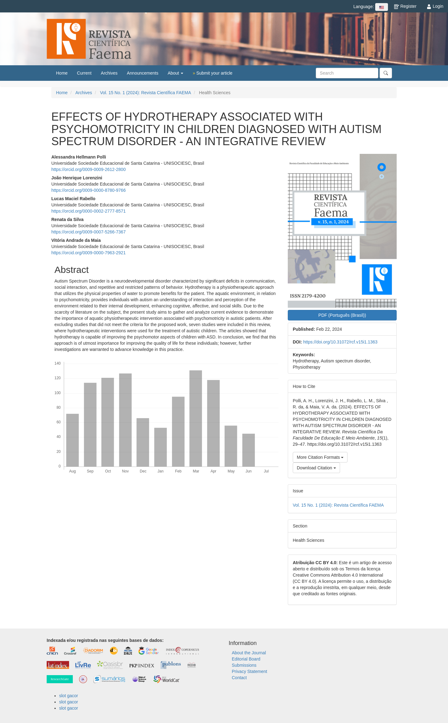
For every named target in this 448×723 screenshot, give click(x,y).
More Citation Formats (320, 457)
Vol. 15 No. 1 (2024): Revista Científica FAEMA (145, 92)
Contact (239, 677)
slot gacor (68, 695)
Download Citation (316, 467)
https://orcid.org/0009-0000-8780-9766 (88, 190)
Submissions (244, 665)
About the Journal (249, 652)
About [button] (175, 73)
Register (405, 6)
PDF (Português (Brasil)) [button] (342, 315)
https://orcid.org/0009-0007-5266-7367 (88, 231)
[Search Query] (347, 73)
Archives (109, 73)
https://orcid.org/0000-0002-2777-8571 (88, 211)
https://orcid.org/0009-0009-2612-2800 (88, 169)
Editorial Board (246, 658)
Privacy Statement (249, 671)
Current (84, 73)
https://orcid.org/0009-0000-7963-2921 (88, 252)
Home (62, 73)
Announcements (142, 73)
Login (435, 6)
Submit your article (212, 73)
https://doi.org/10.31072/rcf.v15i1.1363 (340, 341)
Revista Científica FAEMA (89, 39)
